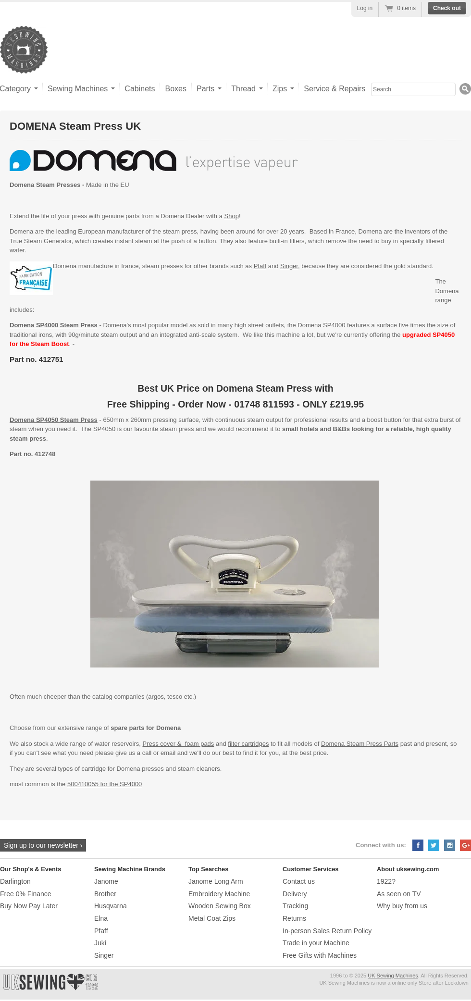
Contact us (299, 881)
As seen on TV (399, 894)
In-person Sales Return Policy (327, 931)
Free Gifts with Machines (320, 955)
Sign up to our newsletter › (43, 845)
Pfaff (260, 266)
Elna (101, 918)
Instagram (449, 845)
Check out (447, 8)
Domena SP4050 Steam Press (54, 419)
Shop (231, 216)
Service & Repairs (334, 89)
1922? (386, 881)
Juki (100, 943)
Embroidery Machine (219, 894)
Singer (289, 266)
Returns (294, 918)
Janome (106, 881)
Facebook (417, 845)
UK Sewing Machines (393, 975)
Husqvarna (110, 906)
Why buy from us (402, 906)
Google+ (465, 845)
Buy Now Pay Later (29, 906)
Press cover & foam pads (178, 743)
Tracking (295, 906)
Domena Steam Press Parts (359, 743)
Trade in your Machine (316, 943)
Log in (365, 8)
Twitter (433, 845)
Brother (105, 894)
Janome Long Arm (215, 881)
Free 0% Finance (25, 894)
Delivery (295, 894)
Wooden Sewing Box (219, 906)
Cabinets (139, 89)
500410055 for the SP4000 (104, 784)
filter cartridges (248, 743)
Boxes (175, 89)
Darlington (15, 881)
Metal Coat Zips (212, 918)
